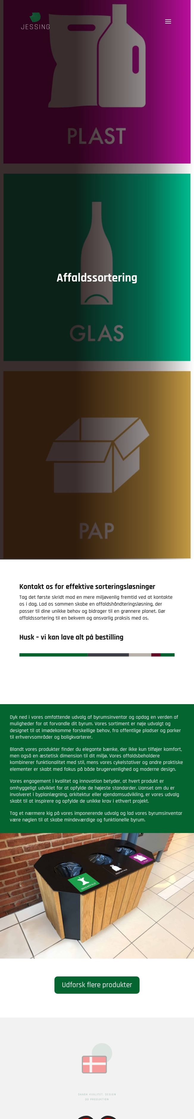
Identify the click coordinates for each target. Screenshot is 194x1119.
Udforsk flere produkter (97, 985)
